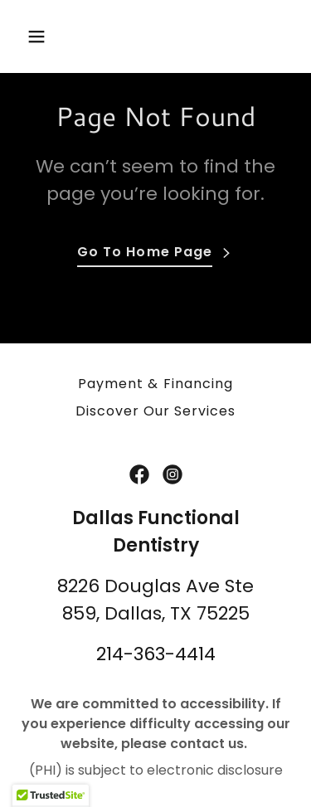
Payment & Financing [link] (155, 383)
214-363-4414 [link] (156, 654)
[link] (139, 474)
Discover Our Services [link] (155, 411)
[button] (40, 36)
